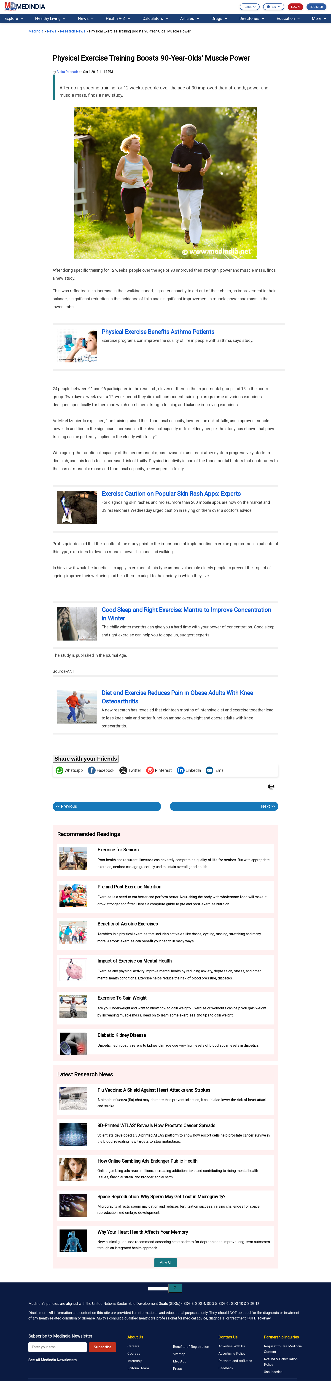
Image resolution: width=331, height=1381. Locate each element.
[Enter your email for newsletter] (57, 1347)
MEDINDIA (25, 7)
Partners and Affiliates (235, 1361)
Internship (134, 1361)
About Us (135, 1337)
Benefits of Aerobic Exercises (127, 924)
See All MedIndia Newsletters (52, 1360)
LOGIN (295, 6)
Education (288, 18)
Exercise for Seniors (118, 850)
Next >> (268, 806)
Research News (72, 31)
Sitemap (179, 1354)
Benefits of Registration (191, 1347)
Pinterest (159, 770)
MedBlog (179, 1361)
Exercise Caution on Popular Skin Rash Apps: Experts (171, 493)
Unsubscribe (273, 1372)
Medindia (35, 31)
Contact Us (227, 1337)
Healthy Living (50, 18)
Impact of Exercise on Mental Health (134, 961)
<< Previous (66, 806)
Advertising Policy (231, 1354)
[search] (158, 1288)
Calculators (155, 18)
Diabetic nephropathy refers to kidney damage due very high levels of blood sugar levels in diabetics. (178, 1045)
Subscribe (102, 1347)
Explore (14, 18)
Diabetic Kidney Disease (121, 1035)
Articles (189, 18)
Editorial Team (138, 1368)
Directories (252, 18)
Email (215, 770)
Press (177, 1369)
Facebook (101, 770)
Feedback (225, 1368)
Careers (133, 1346)
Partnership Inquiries (281, 1337)
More (319, 18)
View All (165, 1263)
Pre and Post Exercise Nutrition (129, 887)
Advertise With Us (231, 1346)
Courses (133, 1354)
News (86, 18)
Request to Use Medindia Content (283, 1349)
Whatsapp (69, 770)
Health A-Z (118, 18)
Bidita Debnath (67, 72)
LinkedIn (189, 770)
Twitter (130, 770)
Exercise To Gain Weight (122, 998)
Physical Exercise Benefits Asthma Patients (158, 331)
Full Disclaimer (259, 1318)
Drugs (219, 18)
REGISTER (316, 6)
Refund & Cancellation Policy (281, 1362)
